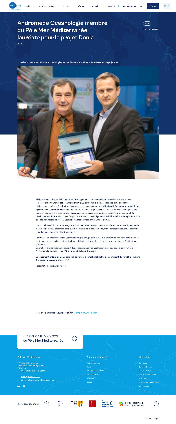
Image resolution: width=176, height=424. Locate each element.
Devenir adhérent (145, 367)
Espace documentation (147, 374)
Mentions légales (145, 386)
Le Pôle (28, 6)
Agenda (111, 6)
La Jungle (155, 418)
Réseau (81, 6)
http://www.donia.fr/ (86, 312)
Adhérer (152, 6)
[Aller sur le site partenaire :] (61, 403)
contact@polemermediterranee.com (37, 380)
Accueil (20, 62)
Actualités (96, 6)
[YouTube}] (24, 386)
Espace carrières (145, 371)
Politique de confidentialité (149, 382)
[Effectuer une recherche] (141, 6)
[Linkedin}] (18, 386)
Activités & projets (93, 363)
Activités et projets (47, 6)
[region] (88, 62)
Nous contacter (129, 6)
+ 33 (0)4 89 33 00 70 (30, 376)
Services (66, 6)
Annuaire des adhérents (95, 371)
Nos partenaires (93, 374)
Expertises (143, 363)
